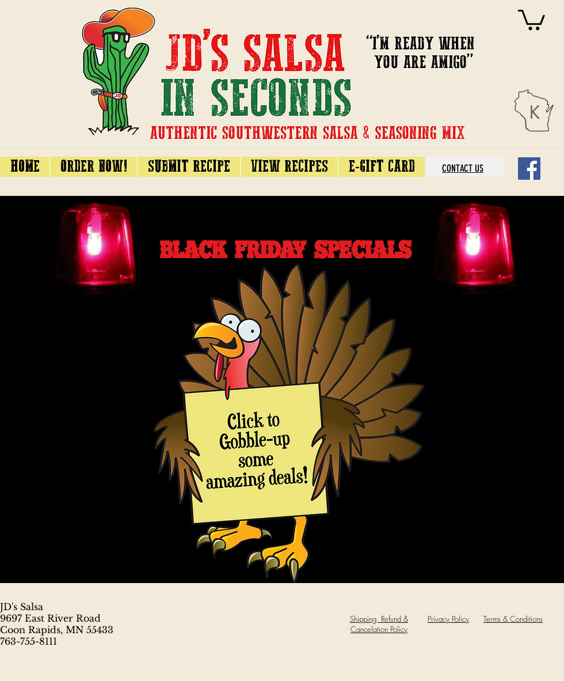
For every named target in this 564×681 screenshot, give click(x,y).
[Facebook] (529, 168)
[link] (531, 18)
